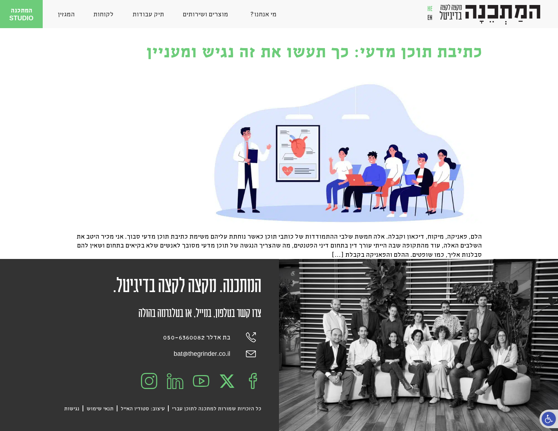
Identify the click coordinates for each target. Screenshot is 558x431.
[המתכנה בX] (227, 381)
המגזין (66, 14)
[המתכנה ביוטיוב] (201, 381)
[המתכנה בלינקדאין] (175, 381)
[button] (549, 419)
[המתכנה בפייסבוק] (253, 381)
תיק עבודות (148, 14)
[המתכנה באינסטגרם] (149, 381)
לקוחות (103, 14)
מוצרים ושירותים (205, 14)
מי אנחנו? (262, 14)
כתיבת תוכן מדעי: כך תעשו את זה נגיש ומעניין (314, 50)
